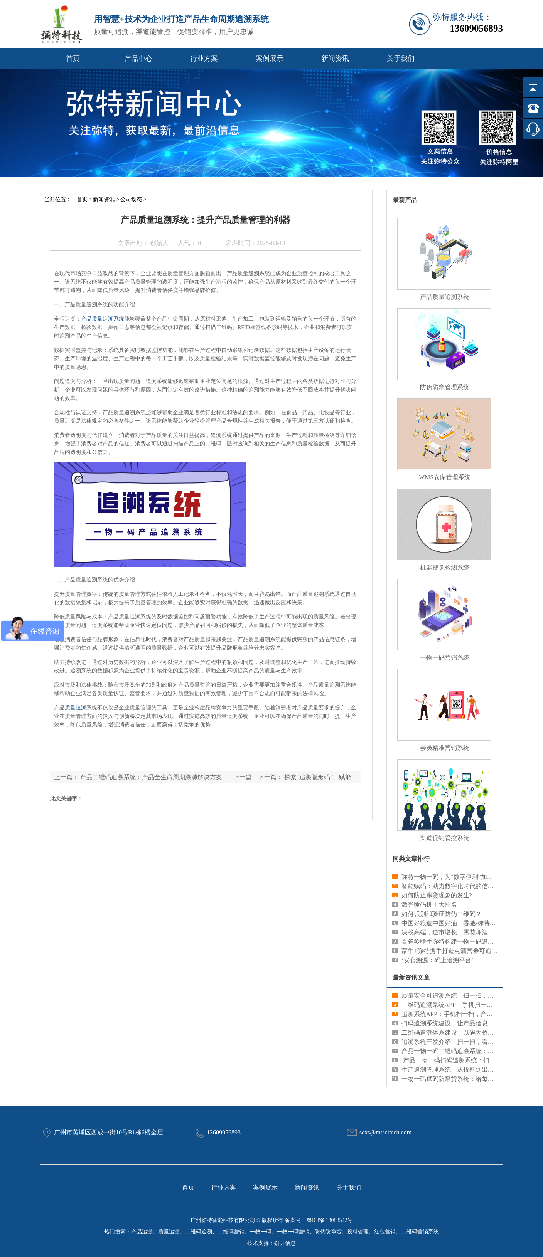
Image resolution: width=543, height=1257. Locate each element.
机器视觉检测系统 (444, 567)
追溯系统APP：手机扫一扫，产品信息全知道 (462, 1014)
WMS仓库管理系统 (444, 477)
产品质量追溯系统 (102, 319)
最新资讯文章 (411, 977)
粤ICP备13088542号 (330, 1220)
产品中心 (138, 58)
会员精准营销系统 (444, 747)
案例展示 (269, 58)
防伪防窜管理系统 (444, 387)
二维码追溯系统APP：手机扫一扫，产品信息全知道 (471, 1005)
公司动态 (131, 199)
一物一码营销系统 (444, 657)
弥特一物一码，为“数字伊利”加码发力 (453, 877)
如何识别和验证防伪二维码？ (441, 914)
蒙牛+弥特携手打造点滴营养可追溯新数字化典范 (468, 951)
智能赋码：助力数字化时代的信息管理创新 (460, 886)
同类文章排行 (411, 858)
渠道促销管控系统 (444, 838)
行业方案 (204, 58)
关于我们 (401, 58)
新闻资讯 (335, 58)
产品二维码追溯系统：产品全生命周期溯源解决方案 (151, 777)
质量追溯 (75, 708)
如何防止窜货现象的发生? (436, 895)
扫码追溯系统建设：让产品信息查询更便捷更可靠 (469, 1023)
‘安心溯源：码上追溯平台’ (437, 960)
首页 (73, 58)
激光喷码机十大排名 (429, 904)
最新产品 (405, 200)
